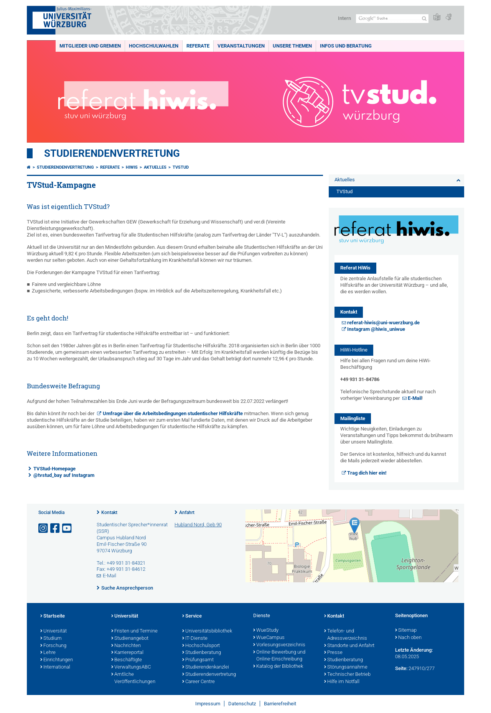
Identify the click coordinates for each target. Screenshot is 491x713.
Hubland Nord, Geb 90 (198, 524)
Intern (344, 18)
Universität (53, 631)
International (55, 667)
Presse (333, 652)
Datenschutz (242, 703)
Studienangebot (129, 638)
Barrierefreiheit (280, 703)
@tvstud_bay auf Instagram (63, 475)
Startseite (52, 616)
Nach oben (408, 637)
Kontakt (109, 512)
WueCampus (269, 637)
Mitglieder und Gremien (90, 46)
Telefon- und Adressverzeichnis (345, 635)
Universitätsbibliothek (207, 631)
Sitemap (406, 630)
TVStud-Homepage (54, 469)
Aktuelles (155, 167)
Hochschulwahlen (153, 46)
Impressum (207, 703)
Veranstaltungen (241, 46)
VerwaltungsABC (131, 667)
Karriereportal (127, 652)
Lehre (48, 652)
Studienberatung (201, 652)
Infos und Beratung (346, 46)
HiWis (132, 167)
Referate (197, 46)
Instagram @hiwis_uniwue (376, 329)
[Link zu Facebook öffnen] (55, 528)
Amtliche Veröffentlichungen (133, 678)
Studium (51, 638)
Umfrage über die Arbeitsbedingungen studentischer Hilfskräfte (173, 413)
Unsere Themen (292, 46)
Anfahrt (186, 512)
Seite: (401, 668)
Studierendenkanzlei (205, 667)
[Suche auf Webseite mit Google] (392, 18)
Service (192, 616)
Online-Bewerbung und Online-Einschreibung (279, 656)
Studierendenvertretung (112, 153)
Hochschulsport (201, 645)
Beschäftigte (126, 660)
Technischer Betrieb (347, 674)
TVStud (181, 167)
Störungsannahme (345, 667)
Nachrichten (126, 645)
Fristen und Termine (134, 631)
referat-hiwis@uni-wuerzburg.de (383, 322)
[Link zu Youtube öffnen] (67, 528)
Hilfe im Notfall (341, 681)
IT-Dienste (195, 638)
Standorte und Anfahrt (349, 645)
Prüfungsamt (198, 660)
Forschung (53, 645)
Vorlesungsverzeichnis (279, 645)
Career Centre (198, 681)
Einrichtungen (56, 660)
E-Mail (415, 398)
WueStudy (265, 630)
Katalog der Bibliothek (278, 666)
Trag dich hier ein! (367, 473)
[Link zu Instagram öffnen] (43, 528)
